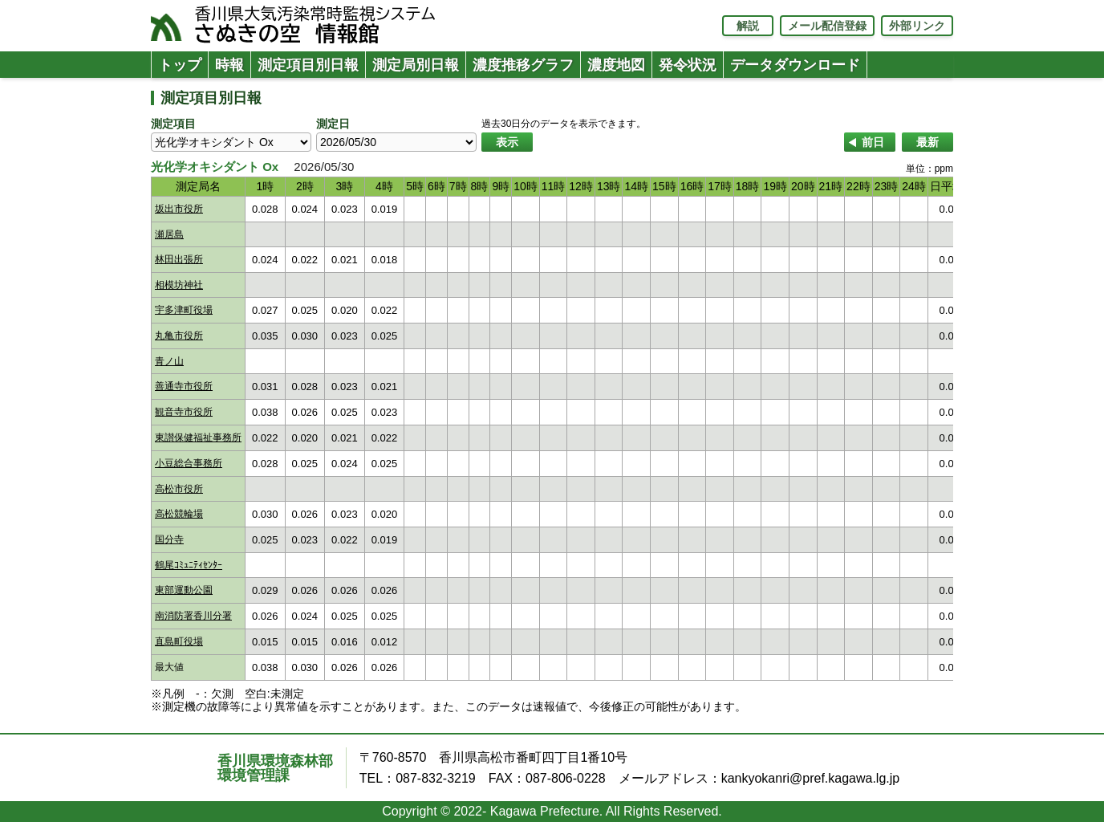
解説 (748, 25)
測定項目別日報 (308, 65)
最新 (927, 142)
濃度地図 (616, 65)
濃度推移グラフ (523, 65)
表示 (507, 142)
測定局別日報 (415, 65)
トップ (179, 65)
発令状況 (687, 65)
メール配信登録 (827, 25)
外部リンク (917, 25)
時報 (229, 65)
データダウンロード (795, 65)
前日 (873, 142)
